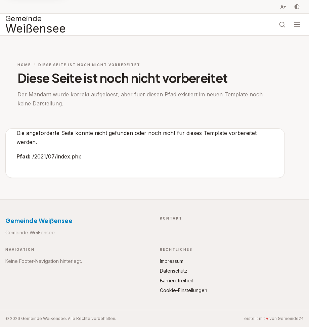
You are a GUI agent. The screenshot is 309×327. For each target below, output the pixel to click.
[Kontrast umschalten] (297, 6)
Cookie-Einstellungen (183, 290)
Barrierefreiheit (176, 280)
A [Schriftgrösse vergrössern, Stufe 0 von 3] (283, 7)
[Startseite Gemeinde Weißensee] (35, 24)
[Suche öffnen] (282, 24)
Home (24, 65)
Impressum (171, 261)
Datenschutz (173, 271)
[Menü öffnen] (297, 24)
